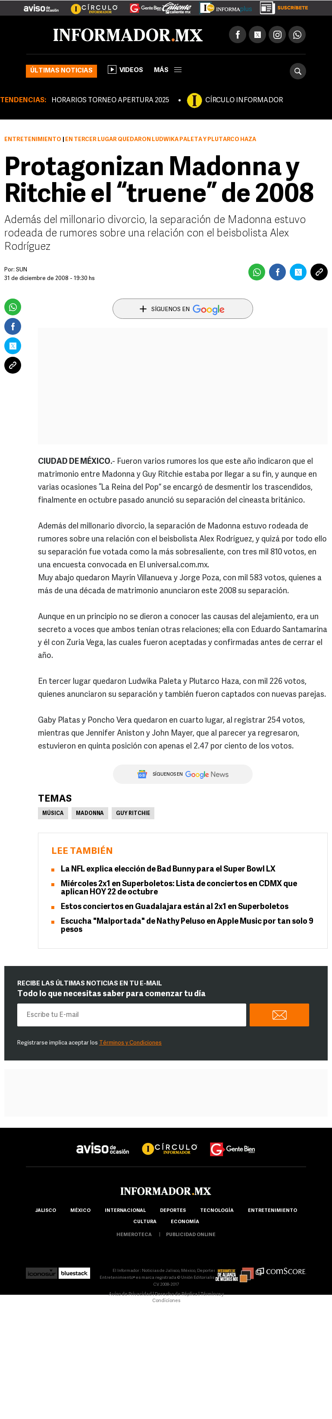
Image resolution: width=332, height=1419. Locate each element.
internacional (125, 1210)
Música (53, 813)
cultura (145, 1222)
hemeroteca (134, 1235)
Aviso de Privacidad (130, 1294)
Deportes (173, 1210)
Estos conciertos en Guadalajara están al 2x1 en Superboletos (174, 907)
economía (185, 1222)
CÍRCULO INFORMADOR (244, 100)
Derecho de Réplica (176, 1294)
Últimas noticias (61, 71)
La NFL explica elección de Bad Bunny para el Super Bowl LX (168, 869)
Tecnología (217, 1210)
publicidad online (191, 1235)
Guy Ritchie (133, 813)
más (168, 70)
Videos (125, 69)
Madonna (90, 813)
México (80, 1210)
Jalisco (45, 1210)
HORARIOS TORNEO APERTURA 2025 (110, 100)
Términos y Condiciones (130, 1043)
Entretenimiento (32, 139)
